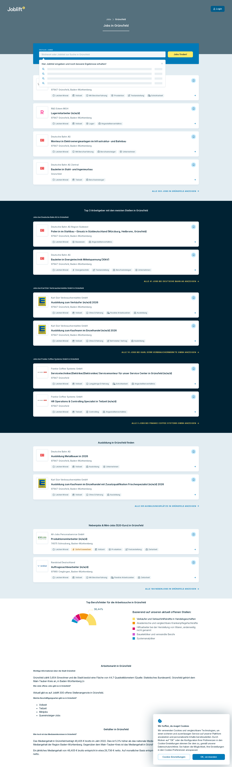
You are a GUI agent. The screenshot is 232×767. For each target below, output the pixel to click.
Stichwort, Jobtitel (46, 50)
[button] (180, 54)
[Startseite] (16, 9)
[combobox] (102, 54)
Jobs (108, 19)
